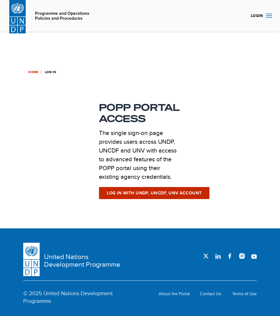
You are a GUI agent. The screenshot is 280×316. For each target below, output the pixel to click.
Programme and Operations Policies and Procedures (62, 16)
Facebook (230, 256)
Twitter (206, 256)
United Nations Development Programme (82, 261)
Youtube (254, 256)
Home (33, 72)
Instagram (242, 256)
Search (240, 15)
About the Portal (174, 294)
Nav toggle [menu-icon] (269, 15)
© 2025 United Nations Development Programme (68, 297)
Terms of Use (244, 294)
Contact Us (210, 294)
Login (257, 16)
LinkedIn (218, 256)
